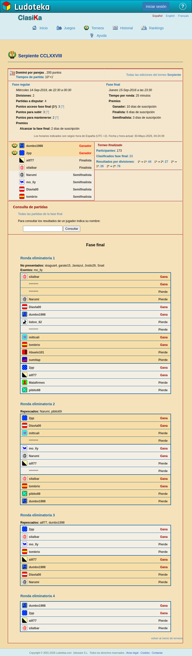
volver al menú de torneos (167, 638)
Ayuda (101, 36)
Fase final (113, 84)
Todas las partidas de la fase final (40, 214)
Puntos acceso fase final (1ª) (36, 106)
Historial (126, 28)
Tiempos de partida (30, 77)
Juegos (69, 28)
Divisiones (23, 95)
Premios (22, 123)
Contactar (157, 652)
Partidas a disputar (29, 101)
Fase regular (21, 84)
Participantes (105, 150)
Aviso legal (132, 652)
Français (183, 16)
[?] (62, 106)
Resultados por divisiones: (115, 161)
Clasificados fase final (112, 156)
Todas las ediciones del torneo (153, 75)
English (170, 16)
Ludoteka (32, 7)
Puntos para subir (29, 112)
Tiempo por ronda (121, 95)
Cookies (145, 652)
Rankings (156, 28)
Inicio (44, 28)
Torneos (98, 28)
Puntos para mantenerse (33, 117)
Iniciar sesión (156, 7)
